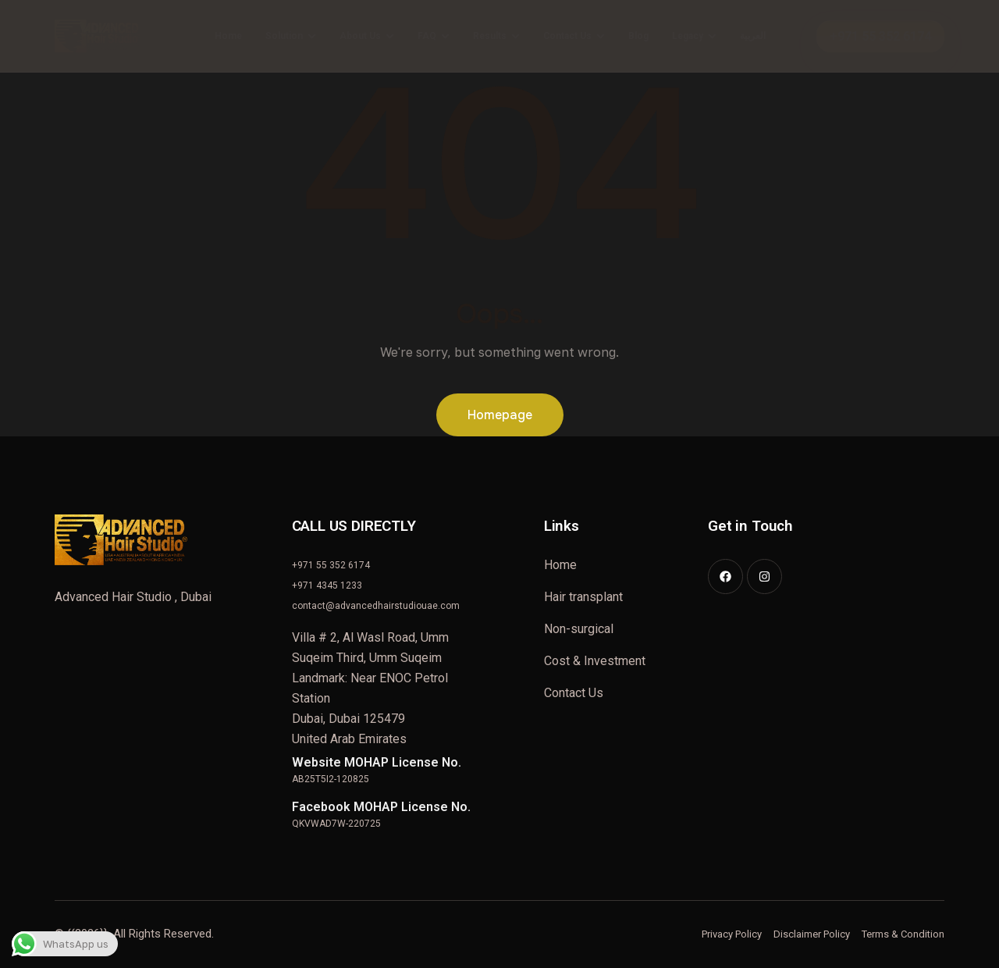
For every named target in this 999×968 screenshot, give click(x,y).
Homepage (500, 415)
